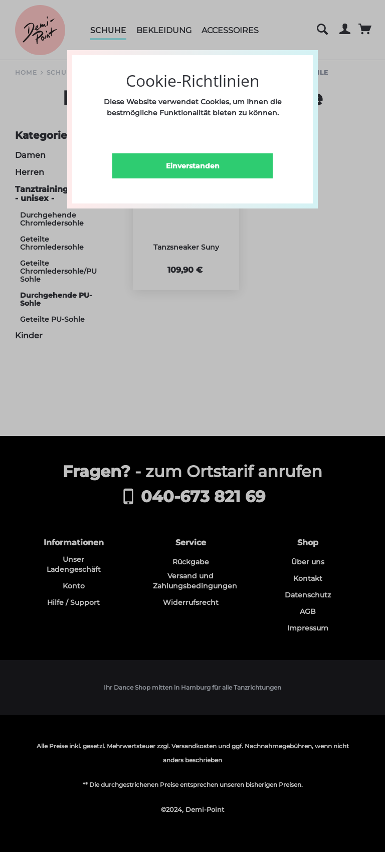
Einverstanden (193, 165)
